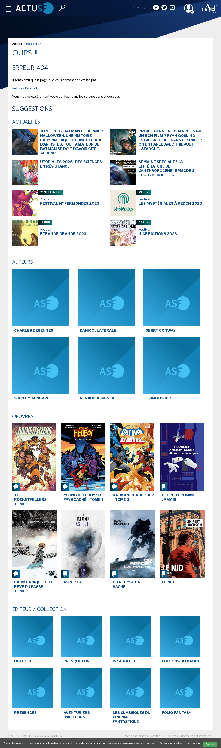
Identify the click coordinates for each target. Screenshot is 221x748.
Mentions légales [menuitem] (136, 736)
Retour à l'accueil (24, 88)
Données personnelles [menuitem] (196, 736)
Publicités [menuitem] (171, 736)
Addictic (57, 736)
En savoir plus (193, 743)
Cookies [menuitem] (156, 736)
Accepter (210, 744)
